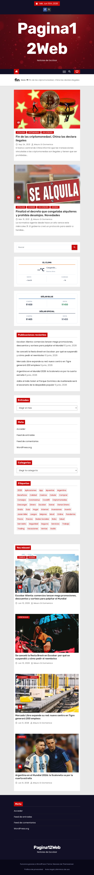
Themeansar (68, 864)
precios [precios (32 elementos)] (29, 519)
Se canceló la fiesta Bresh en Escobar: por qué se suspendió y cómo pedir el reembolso (42, 657)
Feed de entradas (26, 435)
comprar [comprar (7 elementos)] (63, 495)
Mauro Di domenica (42, 144)
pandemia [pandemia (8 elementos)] (70, 514)
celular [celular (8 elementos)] (53, 495)
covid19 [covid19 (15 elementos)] (46, 500)
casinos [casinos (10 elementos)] (43, 495)
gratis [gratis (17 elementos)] (20, 509)
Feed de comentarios (27, 441)
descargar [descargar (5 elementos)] (22, 504)
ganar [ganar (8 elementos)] (51, 504)
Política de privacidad (33, 869)
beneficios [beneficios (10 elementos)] (22, 495)
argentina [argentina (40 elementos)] (61, 490)
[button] (70, 71)
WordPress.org (24, 447)
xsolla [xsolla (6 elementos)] (53, 528)
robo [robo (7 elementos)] (54, 519)
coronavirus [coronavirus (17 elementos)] (34, 500)
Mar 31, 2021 (24, 219)
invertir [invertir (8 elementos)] (68, 509)
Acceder (21, 429)
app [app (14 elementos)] (41, 490)
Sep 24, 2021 (25, 144)
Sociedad (55, 207)
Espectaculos (23, 617)
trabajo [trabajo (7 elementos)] (65, 524)
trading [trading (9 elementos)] (21, 528)
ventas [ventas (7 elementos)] (44, 528)
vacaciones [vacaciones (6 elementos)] (32, 528)
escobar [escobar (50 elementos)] (42, 504)
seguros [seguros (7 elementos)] (44, 524)
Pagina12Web (47, 847)
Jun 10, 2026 (24, 603)
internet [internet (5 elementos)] (45, 509)
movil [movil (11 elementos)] (52, 514)
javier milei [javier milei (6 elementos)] (22, 514)
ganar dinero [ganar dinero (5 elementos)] (63, 504)
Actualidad (21, 132)
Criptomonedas (33, 132)
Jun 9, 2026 (24, 723)
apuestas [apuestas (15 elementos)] (50, 490)
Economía (31, 207)
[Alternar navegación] (64, 72)
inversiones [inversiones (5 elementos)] (57, 509)
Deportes (22, 737)
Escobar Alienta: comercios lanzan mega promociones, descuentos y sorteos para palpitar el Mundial (45, 597)
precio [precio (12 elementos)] (20, 519)
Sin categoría (48, 132)
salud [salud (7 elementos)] (61, 519)
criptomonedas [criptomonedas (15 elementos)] (60, 500)
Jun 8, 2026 (24, 783)
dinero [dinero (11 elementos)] (33, 504)
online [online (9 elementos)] (60, 514)
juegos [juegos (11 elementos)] (33, 514)
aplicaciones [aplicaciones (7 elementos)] (30, 490)
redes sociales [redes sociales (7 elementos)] (42, 519)
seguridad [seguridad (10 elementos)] (33, 524)
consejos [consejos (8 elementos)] (22, 500)
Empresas (34, 677)
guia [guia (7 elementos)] (28, 509)
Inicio (23, 80)
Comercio (22, 557)
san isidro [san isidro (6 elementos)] (22, 524)
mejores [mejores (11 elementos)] (43, 514)
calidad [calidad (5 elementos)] (33, 495)
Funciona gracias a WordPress (33, 864)
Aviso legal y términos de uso (57, 869)
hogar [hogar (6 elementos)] (35, 509)
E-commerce (23, 677)
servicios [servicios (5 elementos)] (55, 524)
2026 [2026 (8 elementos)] (20, 490)
